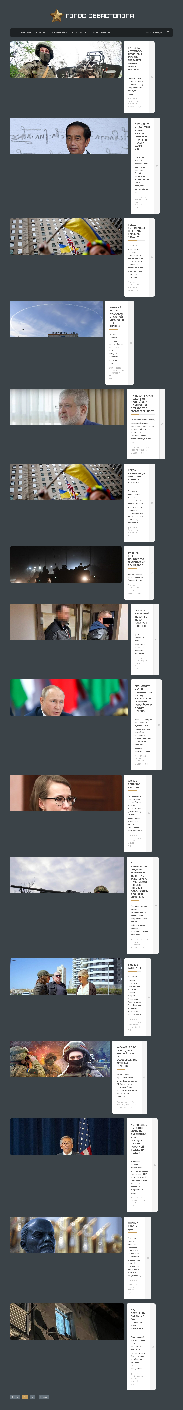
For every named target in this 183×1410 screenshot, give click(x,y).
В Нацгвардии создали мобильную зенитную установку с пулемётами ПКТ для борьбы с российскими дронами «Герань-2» (140, 880)
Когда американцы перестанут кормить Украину (136, 231)
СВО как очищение (134, 966)
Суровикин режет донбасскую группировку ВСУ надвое (136, 559)
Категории (79, 32)
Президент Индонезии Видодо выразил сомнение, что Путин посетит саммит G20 (142, 137)
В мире (138, 663)
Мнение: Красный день (133, 1226)
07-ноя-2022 (133, 99)
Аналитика (132, 104)
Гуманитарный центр (101, 32)
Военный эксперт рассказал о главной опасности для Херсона (116, 317)
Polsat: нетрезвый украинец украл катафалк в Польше (142, 618)
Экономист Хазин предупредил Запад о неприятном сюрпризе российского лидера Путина (143, 698)
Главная (26, 32)
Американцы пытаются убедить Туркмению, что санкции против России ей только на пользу (139, 1138)
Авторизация (154, 32)
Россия (132, 841)
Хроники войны (58, 32)
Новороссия (114, 373)
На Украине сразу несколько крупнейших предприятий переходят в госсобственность (143, 403)
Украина (143, 450)
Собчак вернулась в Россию (134, 784)
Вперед (43, 1397)
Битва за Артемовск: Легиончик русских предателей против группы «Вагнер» (135, 58)
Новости (41, 32)
